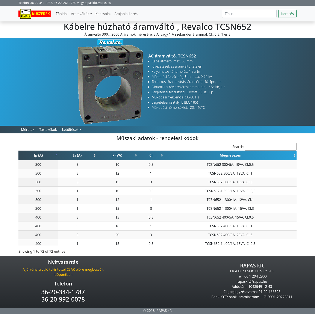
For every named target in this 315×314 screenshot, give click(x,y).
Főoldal (62, 13)
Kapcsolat (103, 13)
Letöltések (70, 129)
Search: (264, 147)
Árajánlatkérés (126, 13)
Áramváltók (80, 13)
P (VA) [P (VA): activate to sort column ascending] (117, 155)
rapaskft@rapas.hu (98, 3)
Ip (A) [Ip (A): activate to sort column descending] (38, 155)
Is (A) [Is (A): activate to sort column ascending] (77, 155)
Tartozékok (48, 129)
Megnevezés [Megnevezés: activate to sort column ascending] (230, 155)
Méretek (27, 129)
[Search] (249, 14)
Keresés (287, 13)
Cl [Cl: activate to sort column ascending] (151, 155)
